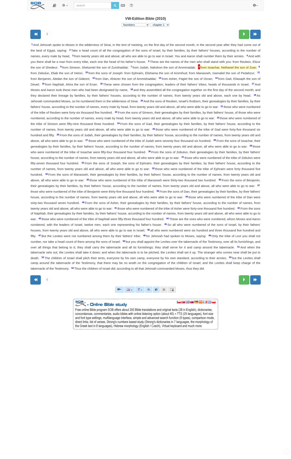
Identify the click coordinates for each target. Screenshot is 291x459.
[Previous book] (35, 34)
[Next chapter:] (244, 34)
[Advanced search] (148, 290)
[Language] (129, 290)
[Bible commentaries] (119, 290)
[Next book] (255, 34)
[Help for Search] (131, 5)
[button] (54, 5)
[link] (156, 290)
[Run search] (115, 5)
